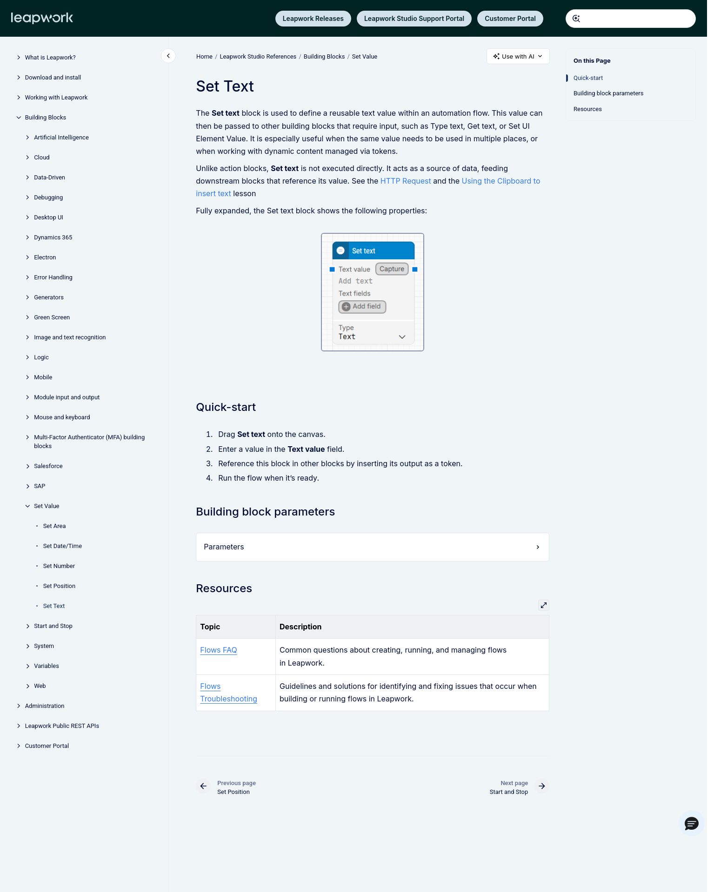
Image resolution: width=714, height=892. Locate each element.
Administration (45, 705)
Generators (49, 297)
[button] (692, 823)
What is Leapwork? (50, 57)
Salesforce (48, 466)
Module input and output (67, 397)
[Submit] (576, 18)
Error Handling (53, 277)
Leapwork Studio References (258, 56)
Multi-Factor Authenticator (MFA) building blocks (89, 442)
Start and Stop (53, 625)
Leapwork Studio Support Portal (414, 18)
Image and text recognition (70, 337)
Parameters (224, 546)
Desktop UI (48, 217)
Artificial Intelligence (61, 137)
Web (40, 685)
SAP (39, 485)
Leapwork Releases (313, 18)
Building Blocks (46, 117)
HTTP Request (405, 180)
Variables (46, 665)
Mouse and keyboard (62, 417)
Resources (588, 109)
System (44, 645)
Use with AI (518, 56)
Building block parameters (608, 93)
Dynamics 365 (53, 237)
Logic (41, 357)
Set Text (54, 605)
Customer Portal (510, 18)
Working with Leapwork (56, 97)
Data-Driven (49, 177)
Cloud (42, 157)
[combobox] (630, 18)
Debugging (48, 197)
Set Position (59, 585)
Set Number (59, 565)
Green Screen (52, 317)
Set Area (54, 525)
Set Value (46, 505)
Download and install (53, 77)
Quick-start (588, 77)
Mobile (43, 377)
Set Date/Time (62, 545)
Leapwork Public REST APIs (62, 725)
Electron (45, 257)
